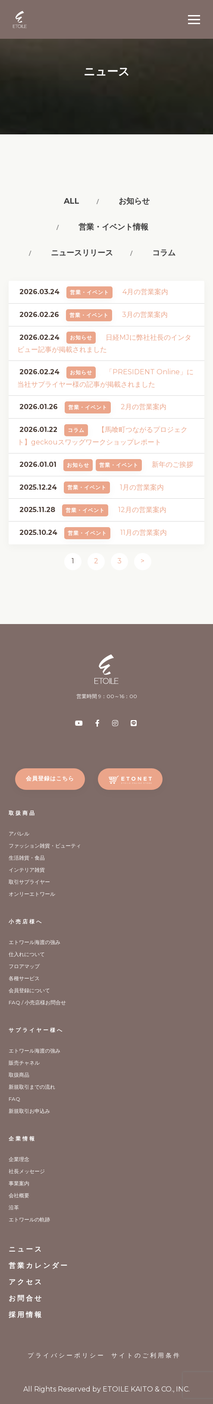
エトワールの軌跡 (29, 1219)
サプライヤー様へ (36, 1030)
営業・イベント (89, 292)
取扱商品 (22, 813)
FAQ (14, 1099)
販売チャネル (24, 1062)
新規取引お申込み (29, 1111)
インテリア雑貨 (27, 870)
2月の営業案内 (143, 407)
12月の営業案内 (142, 510)
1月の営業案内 (142, 487)
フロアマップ (24, 966)
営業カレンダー (39, 1265)
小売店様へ (26, 921)
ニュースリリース (82, 253)
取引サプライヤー (29, 882)
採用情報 (26, 1315)
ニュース (26, 1249)
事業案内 (19, 1183)
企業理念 (19, 1159)
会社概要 (19, 1195)
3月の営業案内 (145, 315)
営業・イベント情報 (113, 227)
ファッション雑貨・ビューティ (45, 845)
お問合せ (26, 1298)
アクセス (26, 1282)
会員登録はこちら (50, 778)
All (71, 201)
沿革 (14, 1207)
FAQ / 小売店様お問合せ (37, 1002)
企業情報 (22, 1138)
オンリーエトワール (32, 894)
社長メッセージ (27, 1171)
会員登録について (29, 990)
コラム (163, 253)
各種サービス (24, 978)
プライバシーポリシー (66, 1355)
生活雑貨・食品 (27, 857)
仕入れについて (27, 954)
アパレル (19, 833)
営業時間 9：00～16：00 (106, 696)
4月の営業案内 (145, 292)
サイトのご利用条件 (146, 1355)
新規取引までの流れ (32, 1087)
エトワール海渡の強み (34, 942)
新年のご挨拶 (172, 464)
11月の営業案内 (143, 532)
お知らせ (134, 201)
